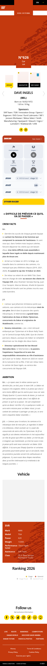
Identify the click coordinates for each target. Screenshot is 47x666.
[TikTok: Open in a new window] (29, 617)
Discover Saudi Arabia (31, 635)
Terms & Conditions (34, 649)
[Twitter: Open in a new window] (12, 617)
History (13, 649)
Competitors (37, 632)
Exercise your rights (23, 656)
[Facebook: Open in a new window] (6, 617)
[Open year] (23, 178)
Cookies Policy (34, 652)
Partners (40, 639)
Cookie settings (21, 663)
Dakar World (12, 635)
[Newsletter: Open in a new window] (34, 617)
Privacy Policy (13, 652)
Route (13, 632)
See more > (37, 139)
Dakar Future (9, 639)
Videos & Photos (25, 639)
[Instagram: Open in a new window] (23, 617)
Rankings (24, 632)
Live (6, 632)
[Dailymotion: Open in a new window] (17, 617)
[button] (38, 2)
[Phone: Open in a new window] (40, 617)
